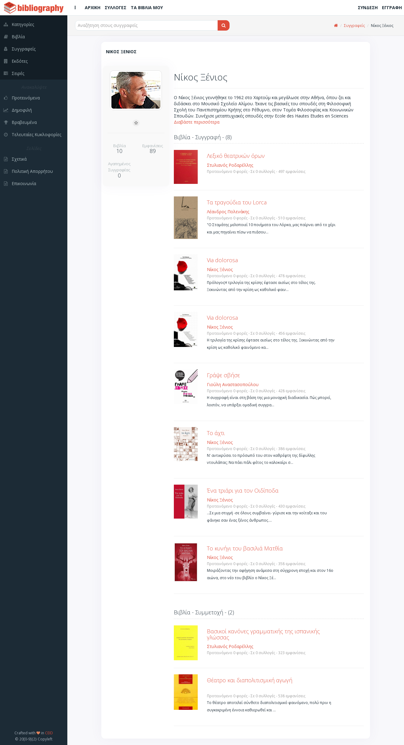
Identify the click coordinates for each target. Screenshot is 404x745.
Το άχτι (216, 433)
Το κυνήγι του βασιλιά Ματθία (245, 548)
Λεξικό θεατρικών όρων (236, 155)
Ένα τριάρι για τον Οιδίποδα (243, 490)
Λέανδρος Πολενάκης (228, 211)
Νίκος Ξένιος (220, 269)
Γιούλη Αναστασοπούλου (233, 384)
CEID (49, 732)
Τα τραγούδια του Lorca (237, 202)
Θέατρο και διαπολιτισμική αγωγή (249, 680)
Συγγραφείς (354, 25)
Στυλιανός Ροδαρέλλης (230, 165)
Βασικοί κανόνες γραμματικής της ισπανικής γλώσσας (263, 634)
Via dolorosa (222, 260)
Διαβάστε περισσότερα (196, 122)
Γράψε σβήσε (223, 375)
